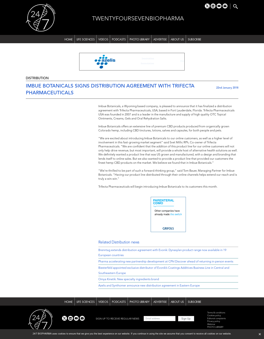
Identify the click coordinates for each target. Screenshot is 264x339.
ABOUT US (177, 39)
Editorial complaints (216, 319)
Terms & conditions (216, 313)
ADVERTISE (160, 39)
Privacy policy (213, 321)
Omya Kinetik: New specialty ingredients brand (128, 279)
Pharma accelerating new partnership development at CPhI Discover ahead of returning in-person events (165, 261)
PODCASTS (119, 39)
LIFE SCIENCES (86, 39)
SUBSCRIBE (194, 39)
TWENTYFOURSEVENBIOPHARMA (138, 19)
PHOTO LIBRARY (139, 39)
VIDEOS (103, 39)
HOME (68, 39)
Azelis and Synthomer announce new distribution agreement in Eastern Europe (149, 285)
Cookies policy (214, 316)
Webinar (211, 324)
